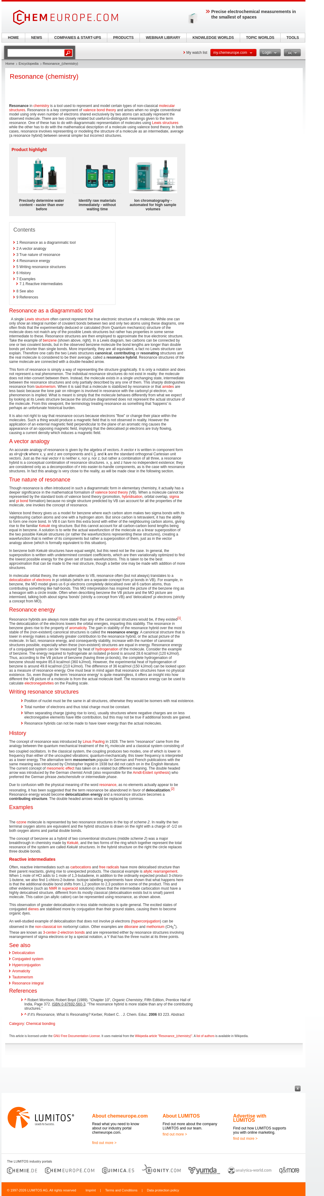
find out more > (104, 1143)
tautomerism (46, 386)
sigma (174, 497)
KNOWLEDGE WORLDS (213, 38)
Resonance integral (27, 983)
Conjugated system (27, 959)
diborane (131, 927)
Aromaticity (21, 971)
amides (168, 386)
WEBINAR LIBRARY (163, 38)
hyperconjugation (146, 921)
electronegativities (39, 683)
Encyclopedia (28, 63)
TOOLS (292, 38)
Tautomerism (22, 977)
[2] (172, 789)
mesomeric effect (60, 768)
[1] (179, 618)
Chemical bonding (40, 1024)
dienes (33, 909)
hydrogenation (106, 649)
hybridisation (132, 497)
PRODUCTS (123, 38)
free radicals (109, 867)
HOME (13, 38)
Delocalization (23, 953)
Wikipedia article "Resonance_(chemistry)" (163, 1036)
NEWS (36, 38)
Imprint (90, 1190)
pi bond (22, 501)
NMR (53, 888)
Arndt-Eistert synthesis (151, 772)
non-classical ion (48, 927)
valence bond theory (99, 110)
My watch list (196, 52)
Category (16, 1024)
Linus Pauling (94, 741)
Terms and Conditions (121, 1190)
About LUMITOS (181, 1115)
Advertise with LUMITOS (249, 1118)
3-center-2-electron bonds (63, 932)
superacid (70, 888)
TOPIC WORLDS (260, 38)
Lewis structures (165, 123)
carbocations (80, 867)
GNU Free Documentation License (76, 1036)
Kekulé (44, 526)
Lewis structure (37, 319)
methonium (155, 927)
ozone (21, 822)
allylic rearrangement (160, 871)
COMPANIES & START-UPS (77, 38)
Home (9, 63)
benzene (50, 340)
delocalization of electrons (30, 580)
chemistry (41, 106)
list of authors (205, 1036)
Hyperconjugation (26, 965)
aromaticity (77, 628)
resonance (107, 785)
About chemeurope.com (120, 1115)
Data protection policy (163, 1190)
